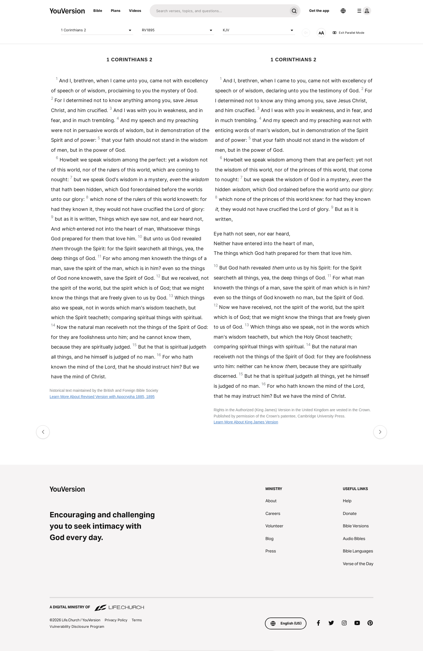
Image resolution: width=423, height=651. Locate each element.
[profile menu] (363, 10)
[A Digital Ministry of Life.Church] (211, 604)
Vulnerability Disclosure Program (77, 626)
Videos (135, 10)
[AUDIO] (306, 32)
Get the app (319, 10)
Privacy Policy (116, 620)
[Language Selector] (343, 10)
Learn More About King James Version (246, 422)
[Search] (219, 10)
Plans (115, 10)
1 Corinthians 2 (97, 30)
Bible (97, 10)
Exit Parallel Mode (348, 33)
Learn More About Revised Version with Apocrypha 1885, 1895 (102, 396)
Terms (137, 620)
